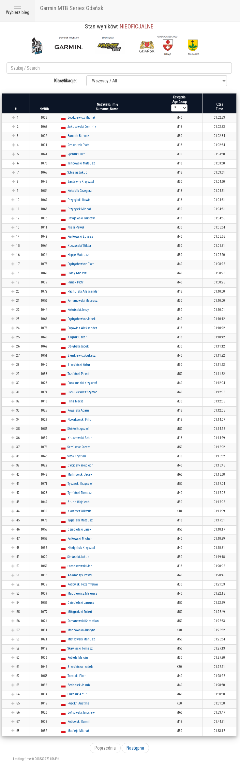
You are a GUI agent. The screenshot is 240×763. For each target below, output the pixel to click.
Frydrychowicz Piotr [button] (81, 264)
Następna (135, 748)
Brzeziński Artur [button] (79, 364)
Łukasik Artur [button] (77, 694)
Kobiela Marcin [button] (78, 657)
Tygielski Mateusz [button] (80, 520)
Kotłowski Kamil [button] (79, 721)
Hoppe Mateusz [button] (78, 255)
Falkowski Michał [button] (80, 538)
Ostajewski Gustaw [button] (81, 218)
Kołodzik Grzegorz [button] (80, 191)
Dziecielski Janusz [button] (81, 602)
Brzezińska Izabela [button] (81, 667)
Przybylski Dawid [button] (79, 200)
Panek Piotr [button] (75, 282)
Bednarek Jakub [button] (79, 685)
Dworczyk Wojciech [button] (81, 465)
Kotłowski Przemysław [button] (83, 584)
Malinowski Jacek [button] (80, 474)
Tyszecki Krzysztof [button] (80, 483)
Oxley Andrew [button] (77, 273)
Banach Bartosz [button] (78, 136)
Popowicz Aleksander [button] (82, 328)
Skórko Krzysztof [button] (78, 429)
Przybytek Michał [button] (79, 209)
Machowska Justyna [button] (82, 630)
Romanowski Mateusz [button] (83, 300)
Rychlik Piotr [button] (76, 154)
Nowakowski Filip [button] (79, 419)
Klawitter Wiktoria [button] (80, 511)
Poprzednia (105, 748)
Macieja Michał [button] (78, 731)
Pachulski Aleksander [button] (83, 291)
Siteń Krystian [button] (77, 456)
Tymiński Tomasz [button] (80, 493)
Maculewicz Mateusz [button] (82, 593)
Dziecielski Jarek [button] (79, 529)
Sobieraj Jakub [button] (77, 172)
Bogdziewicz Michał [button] (81, 117)
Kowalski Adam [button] (78, 410)
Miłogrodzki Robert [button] (80, 612)
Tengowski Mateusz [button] (81, 163)
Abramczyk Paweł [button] (80, 575)
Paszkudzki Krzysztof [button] (82, 383)
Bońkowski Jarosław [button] (81, 712)
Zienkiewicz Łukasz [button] (82, 355)
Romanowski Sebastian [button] (83, 621)
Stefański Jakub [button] (78, 557)
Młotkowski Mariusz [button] (81, 639)
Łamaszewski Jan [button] (80, 566)
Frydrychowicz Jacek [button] (82, 319)
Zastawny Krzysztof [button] (81, 181)
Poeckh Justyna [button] (78, 703)
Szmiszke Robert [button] (79, 447)
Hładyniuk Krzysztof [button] (81, 548)
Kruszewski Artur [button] (80, 438)
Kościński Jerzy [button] (78, 310)
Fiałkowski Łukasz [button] (80, 236)
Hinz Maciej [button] (76, 401)
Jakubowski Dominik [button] (82, 126)
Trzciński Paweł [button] (78, 374)
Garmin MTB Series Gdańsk (71, 8)
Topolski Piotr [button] (76, 676)
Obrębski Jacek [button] (78, 346)
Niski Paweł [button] (76, 227)
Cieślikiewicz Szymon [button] (83, 392)
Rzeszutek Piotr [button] (78, 145)
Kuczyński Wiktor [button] (79, 245)
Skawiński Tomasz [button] (80, 648)
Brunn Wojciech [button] (79, 502)
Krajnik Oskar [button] (77, 337)
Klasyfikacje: (65, 80)
